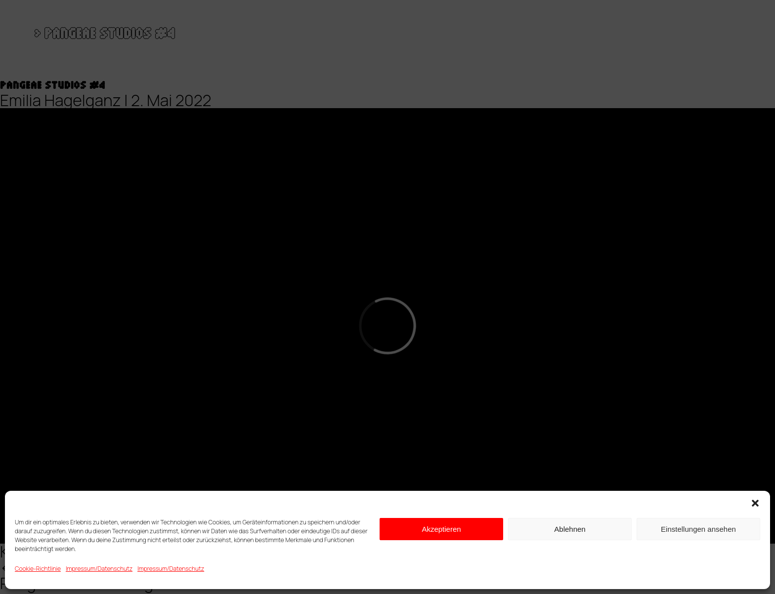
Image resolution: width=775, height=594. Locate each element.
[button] (755, 503)
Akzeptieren (441, 529)
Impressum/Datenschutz (99, 568)
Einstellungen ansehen (698, 529)
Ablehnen (569, 529)
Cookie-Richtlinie (38, 568)
